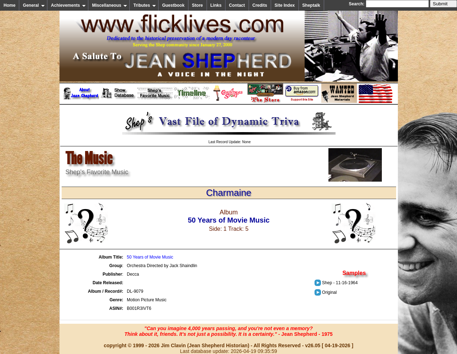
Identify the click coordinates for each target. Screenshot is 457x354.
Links (216, 5)
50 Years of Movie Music (150, 257)
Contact (237, 5)
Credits (260, 5)
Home (9, 5)
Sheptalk (311, 5)
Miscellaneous (109, 5)
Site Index (285, 5)
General (34, 5)
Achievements (68, 5)
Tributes (144, 5)
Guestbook (173, 5)
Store (197, 5)
